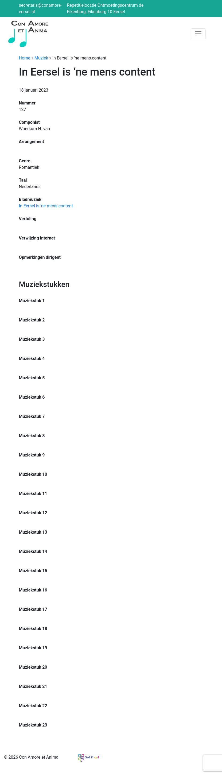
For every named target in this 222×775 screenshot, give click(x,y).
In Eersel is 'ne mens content (46, 205)
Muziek (41, 58)
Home (24, 58)
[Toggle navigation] (198, 33)
